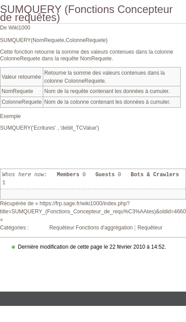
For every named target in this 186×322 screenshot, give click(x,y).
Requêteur (149, 228)
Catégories (13, 228)
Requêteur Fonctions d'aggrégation (90, 228)
